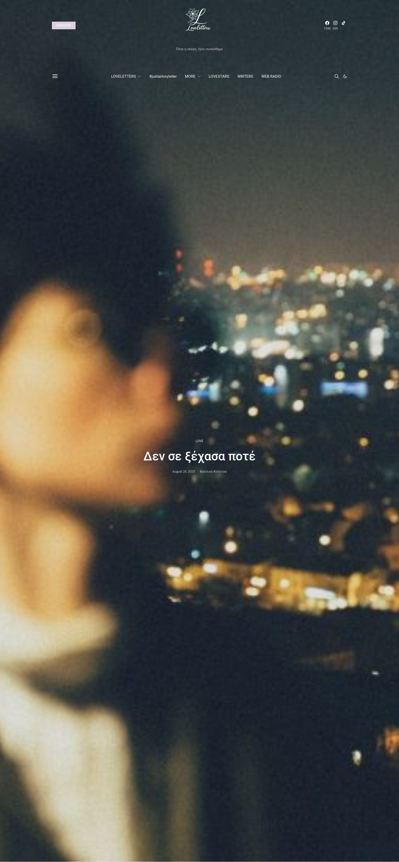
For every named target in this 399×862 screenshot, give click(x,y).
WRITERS (245, 76)
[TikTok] (343, 25)
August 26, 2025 (183, 471)
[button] (345, 76)
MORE (190, 76)
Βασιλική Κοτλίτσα (213, 471)
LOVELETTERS (123, 76)
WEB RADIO (271, 76)
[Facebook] (327, 25)
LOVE (199, 441)
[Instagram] (335, 25)
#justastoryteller (163, 76)
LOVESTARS (219, 76)
